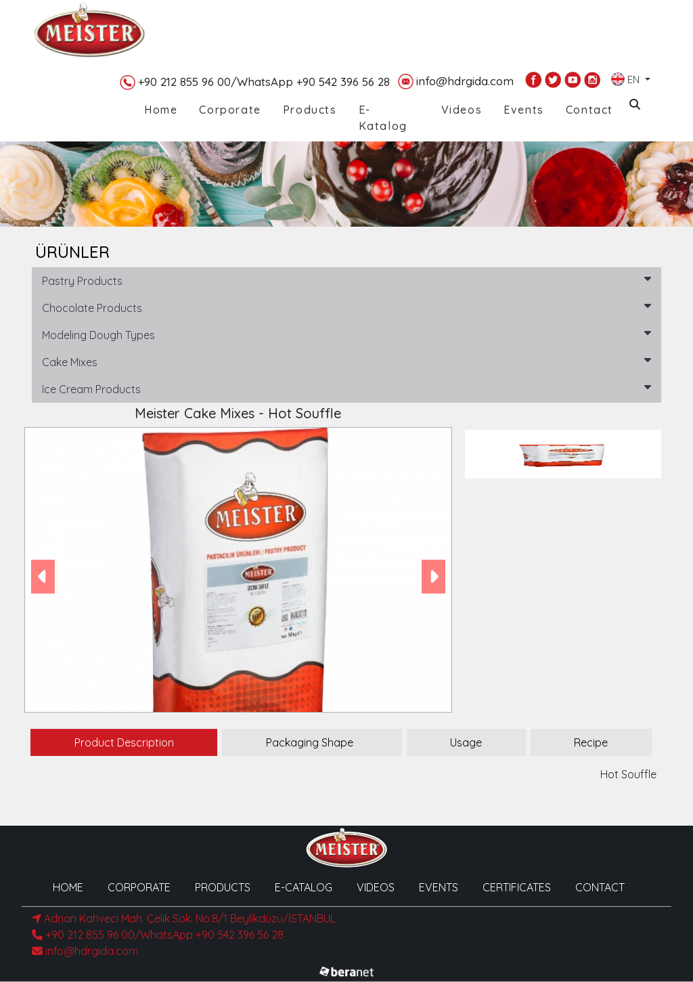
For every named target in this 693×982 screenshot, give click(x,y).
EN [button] (626, 76)
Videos (462, 109)
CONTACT (600, 887)
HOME (68, 887)
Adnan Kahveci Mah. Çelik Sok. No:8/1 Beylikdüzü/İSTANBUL (184, 918)
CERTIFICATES (517, 887)
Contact (589, 109)
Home (160, 109)
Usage (466, 742)
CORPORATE (139, 887)
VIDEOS (376, 887)
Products (310, 109)
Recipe (591, 742)
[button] (43, 577)
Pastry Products (346, 280)
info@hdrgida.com (456, 81)
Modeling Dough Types (346, 334)
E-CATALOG (303, 887)
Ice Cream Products (346, 388)
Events (524, 109)
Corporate (230, 109)
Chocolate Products (346, 307)
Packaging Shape (309, 742)
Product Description (124, 742)
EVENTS (438, 887)
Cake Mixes (346, 361)
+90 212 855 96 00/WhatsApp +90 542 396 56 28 (255, 82)
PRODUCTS (222, 887)
